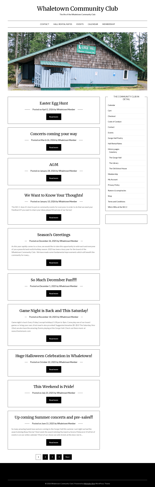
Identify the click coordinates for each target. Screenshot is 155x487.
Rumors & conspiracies (117, 190)
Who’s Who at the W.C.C (117, 207)
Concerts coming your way (53, 134)
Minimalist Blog (89, 484)
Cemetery (113, 152)
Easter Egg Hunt (54, 103)
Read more (53, 117)
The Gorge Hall (115, 157)
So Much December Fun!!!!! (54, 280)
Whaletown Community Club (77, 8)
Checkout (112, 116)
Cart (110, 110)
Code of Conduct (114, 122)
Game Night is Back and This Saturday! (53, 310)
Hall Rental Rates (62, 24)
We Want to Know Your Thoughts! (53, 195)
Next (68, 457)
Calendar (93, 24)
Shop (110, 196)
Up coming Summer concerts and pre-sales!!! (54, 417)
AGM (53, 164)
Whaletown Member (66, 109)
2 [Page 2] (45, 457)
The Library (113, 163)
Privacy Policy (114, 185)
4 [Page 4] (59, 457)
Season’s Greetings (53, 234)
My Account (113, 179)
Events (80, 24)
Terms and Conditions (116, 201)
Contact (44, 24)
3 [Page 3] (52, 457)
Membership (108, 24)
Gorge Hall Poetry (115, 138)
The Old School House (118, 168)
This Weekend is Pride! (54, 386)
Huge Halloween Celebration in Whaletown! (54, 356)
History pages (113, 149)
